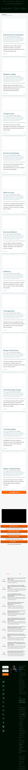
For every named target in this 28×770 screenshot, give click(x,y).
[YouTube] (3, 682)
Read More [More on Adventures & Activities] (5, 53)
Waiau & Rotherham (11, 469)
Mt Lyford (7, 39)
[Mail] (3, 710)
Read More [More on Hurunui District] (5, 251)
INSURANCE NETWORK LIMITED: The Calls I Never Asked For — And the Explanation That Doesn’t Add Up (17, 643)
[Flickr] (3, 706)
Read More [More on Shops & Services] (5, 369)
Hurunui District (12, 38)
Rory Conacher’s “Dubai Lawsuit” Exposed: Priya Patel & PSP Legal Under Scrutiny (16, 652)
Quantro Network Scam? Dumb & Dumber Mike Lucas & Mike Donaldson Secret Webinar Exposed (17, 586)
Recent (7, 573)
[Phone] (3, 714)
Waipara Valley (12, 41)
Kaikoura (17, 38)
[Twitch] (3, 694)
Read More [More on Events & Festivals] (5, 172)
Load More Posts (14, 492)
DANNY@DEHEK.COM (18, 3)
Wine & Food (17, 41)
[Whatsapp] (3, 702)
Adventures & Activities (13, 35)
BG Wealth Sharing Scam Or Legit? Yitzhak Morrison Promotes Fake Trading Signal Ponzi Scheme (17, 635)
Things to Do (12, 40)
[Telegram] (3, 698)
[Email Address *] (5, 671)
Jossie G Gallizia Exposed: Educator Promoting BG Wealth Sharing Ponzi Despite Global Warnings (16, 595)
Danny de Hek (6, 36)
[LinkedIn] (3, 686)
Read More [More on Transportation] (5, 448)
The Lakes (17, 39)
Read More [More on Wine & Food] (5, 211)
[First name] (5, 667)
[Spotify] (3, 731)
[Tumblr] (3, 722)
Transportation (17, 40)
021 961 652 (9, 3)
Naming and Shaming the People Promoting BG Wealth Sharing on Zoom (16, 611)
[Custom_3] (7, 730)
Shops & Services (12, 39)
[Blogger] (3, 726)
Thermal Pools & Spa (6, 40)
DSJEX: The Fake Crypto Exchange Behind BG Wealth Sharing (17, 579)
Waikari (8, 41)
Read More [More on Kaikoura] (5, 290)
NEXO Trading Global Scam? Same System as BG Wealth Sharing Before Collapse (17, 627)
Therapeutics (21, 39)
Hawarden (5, 38)
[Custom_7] (3, 734)
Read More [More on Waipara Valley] (5, 93)
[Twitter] (3, 690)
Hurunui (4, 37)
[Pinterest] (3, 718)
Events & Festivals (20, 37)
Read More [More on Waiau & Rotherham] (5, 487)
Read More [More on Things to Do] (5, 132)
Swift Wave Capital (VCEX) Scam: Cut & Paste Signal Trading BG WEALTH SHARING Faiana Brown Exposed (16, 619)
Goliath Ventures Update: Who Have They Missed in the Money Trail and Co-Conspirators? (16, 603)
